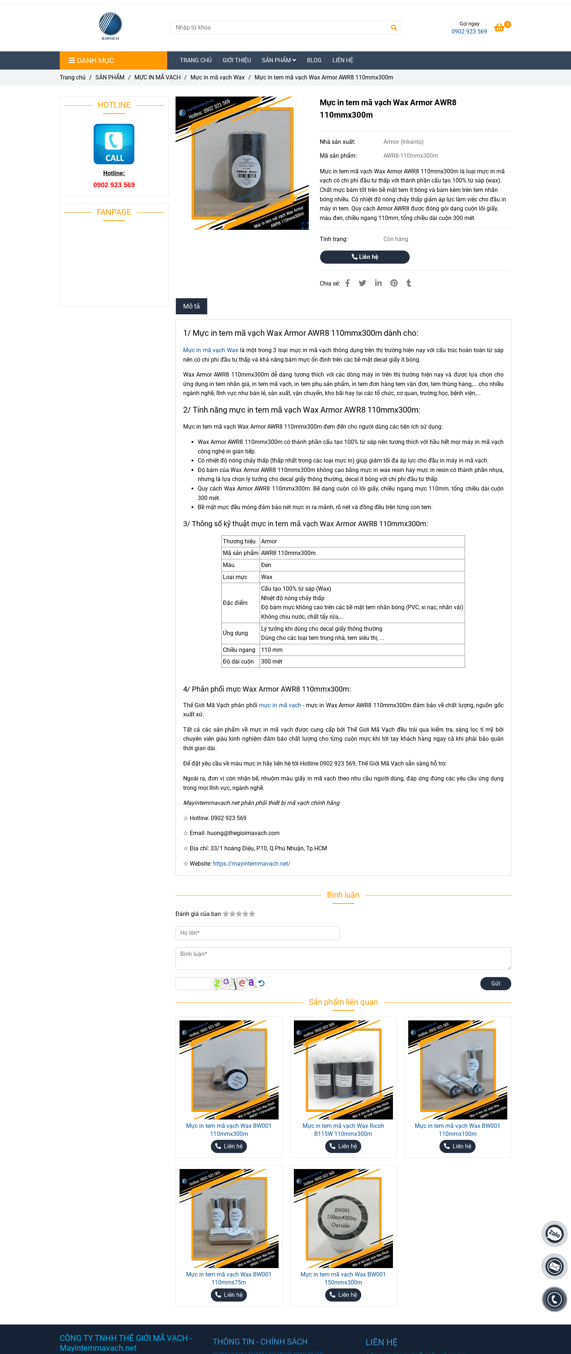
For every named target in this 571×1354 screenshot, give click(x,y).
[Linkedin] (378, 283)
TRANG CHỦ (196, 60)
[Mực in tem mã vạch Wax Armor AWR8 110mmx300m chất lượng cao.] (502, 28)
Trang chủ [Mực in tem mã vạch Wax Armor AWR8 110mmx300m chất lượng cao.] (73, 77)
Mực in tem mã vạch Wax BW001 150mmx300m (343, 1278)
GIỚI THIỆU (237, 60)
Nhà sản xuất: (338, 141)
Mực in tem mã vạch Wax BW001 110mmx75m (229, 1278)
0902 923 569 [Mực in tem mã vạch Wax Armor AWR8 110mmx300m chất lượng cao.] (469, 31)
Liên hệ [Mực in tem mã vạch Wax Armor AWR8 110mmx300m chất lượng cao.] (365, 256)
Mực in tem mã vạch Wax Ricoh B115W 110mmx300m (343, 1129)
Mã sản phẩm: (339, 155)
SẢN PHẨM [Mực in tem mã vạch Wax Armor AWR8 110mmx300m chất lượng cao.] (110, 77)
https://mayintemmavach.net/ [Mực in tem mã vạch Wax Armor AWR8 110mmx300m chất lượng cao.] (252, 863)
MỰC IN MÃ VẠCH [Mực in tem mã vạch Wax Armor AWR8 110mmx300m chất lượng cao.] (157, 77)
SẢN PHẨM (279, 60)
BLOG (314, 60)
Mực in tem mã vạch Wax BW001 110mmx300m (229, 1129)
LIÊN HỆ (342, 60)
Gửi (495, 983)
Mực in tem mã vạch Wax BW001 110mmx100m (457, 1129)
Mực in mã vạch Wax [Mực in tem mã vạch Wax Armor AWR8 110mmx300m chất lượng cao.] (217, 77)
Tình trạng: (334, 239)
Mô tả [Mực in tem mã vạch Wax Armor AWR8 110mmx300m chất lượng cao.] (191, 306)
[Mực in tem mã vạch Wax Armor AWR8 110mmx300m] (112, 27)
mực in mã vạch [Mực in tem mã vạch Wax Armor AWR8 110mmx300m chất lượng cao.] (280, 705)
